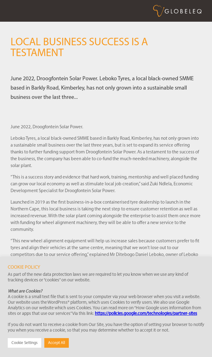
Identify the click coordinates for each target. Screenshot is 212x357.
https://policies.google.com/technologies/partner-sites (146, 313)
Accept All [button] (56, 343)
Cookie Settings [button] (24, 343)
